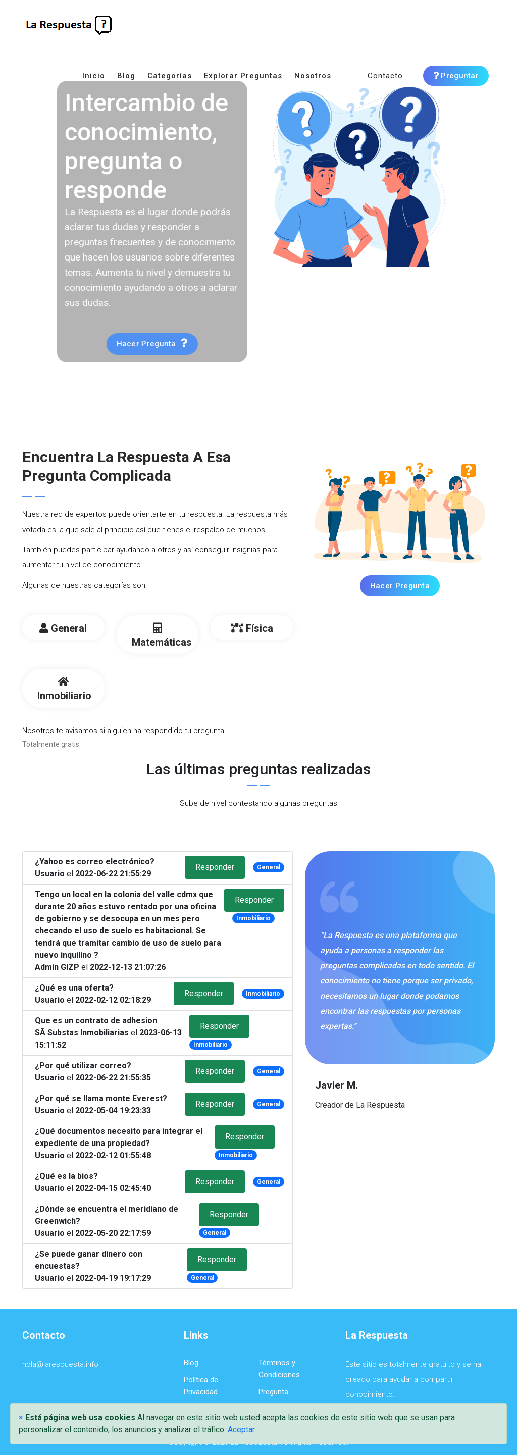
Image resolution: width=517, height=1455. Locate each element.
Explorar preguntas (243, 75)
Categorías (169, 75)
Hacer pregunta (121, 343)
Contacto (385, 75)
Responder (214, 867)
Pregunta (273, 1391)
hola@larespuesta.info (60, 1364)
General (63, 628)
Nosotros (312, 75)
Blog (126, 75)
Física (252, 628)
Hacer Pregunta (400, 585)
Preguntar (456, 75)
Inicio (93, 75)
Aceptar (241, 1429)
